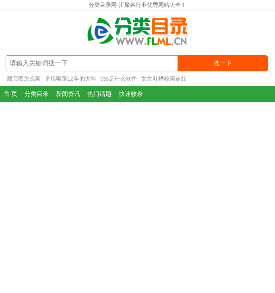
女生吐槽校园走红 (163, 78)
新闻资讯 (68, 93)
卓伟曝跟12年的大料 (70, 78)
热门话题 (99, 93)
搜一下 (223, 63)
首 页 (10, 93)
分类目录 (37, 93)
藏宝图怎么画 (24, 78)
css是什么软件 (118, 78)
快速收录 (131, 93)
